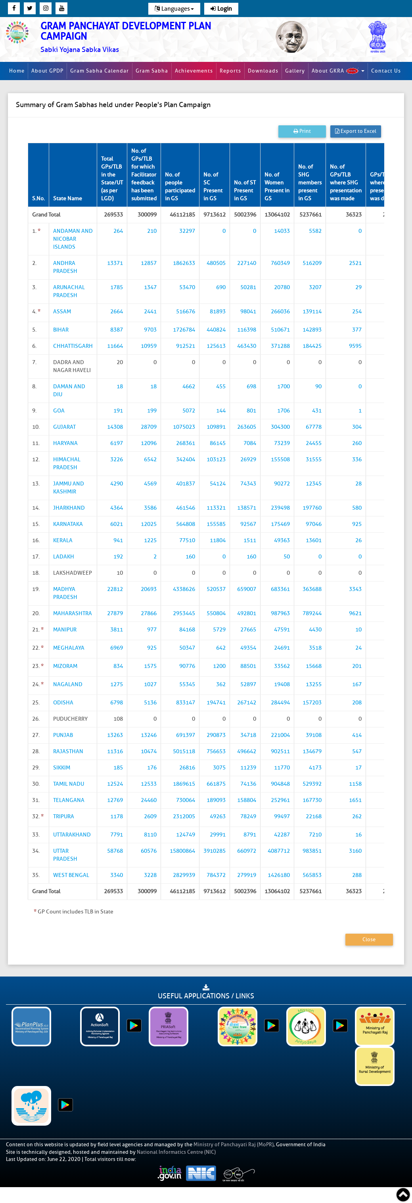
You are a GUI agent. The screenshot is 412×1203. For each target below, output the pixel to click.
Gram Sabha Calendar (99, 70)
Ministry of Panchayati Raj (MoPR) (234, 1144)
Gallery (295, 70)
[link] (137, 37)
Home (17, 70)
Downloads (263, 70)
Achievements (194, 70)
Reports (230, 70)
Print (302, 131)
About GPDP (47, 70)
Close (369, 939)
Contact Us (386, 70)
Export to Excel (355, 131)
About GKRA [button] (338, 71)
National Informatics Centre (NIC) (176, 1152)
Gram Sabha (152, 70)
